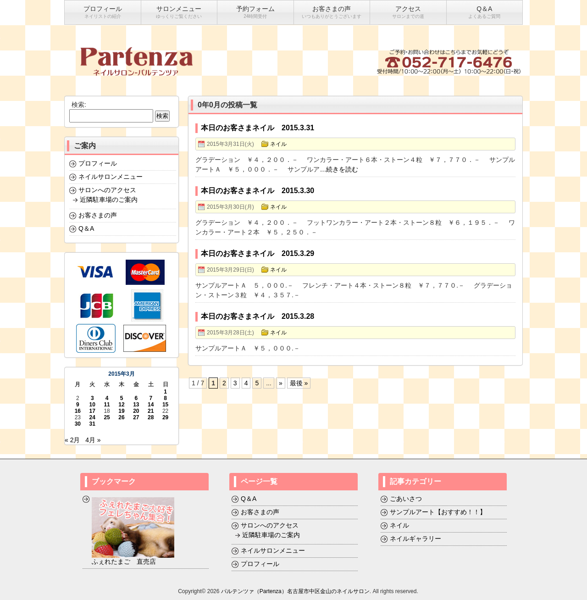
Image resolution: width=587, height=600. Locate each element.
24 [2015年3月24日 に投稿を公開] (92, 417)
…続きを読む (339, 169)
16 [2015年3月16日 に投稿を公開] (78, 411)
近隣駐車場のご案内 (109, 199)
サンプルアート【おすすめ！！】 (438, 512)
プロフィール (97, 163)
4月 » (92, 440)
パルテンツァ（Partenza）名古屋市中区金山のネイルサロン (295, 591)
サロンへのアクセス (107, 190)
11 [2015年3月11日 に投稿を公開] (107, 404)
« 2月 (72, 440)
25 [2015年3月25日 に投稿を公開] (107, 417)
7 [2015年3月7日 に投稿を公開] (150, 398)
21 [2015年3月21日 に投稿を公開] (151, 411)
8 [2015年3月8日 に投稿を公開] (165, 398)
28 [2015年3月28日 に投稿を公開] (151, 417)
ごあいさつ (406, 498)
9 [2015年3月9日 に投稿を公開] (77, 404)
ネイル (278, 144)
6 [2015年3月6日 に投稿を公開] (136, 398)
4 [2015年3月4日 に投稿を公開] (107, 398)
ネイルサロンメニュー (110, 176)
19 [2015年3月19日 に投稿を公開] (121, 411)
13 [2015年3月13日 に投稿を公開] (136, 404)
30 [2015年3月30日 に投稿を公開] (78, 424)
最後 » (299, 383)
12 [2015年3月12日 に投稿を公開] (121, 404)
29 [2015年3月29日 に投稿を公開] (165, 417)
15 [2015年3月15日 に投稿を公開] (165, 404)
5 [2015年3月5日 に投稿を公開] (121, 398)
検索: (79, 104)
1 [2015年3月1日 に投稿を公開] (165, 392)
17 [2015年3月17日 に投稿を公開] (92, 411)
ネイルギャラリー (415, 538)
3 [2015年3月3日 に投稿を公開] (92, 398)
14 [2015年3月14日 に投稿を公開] (151, 404)
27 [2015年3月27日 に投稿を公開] (136, 417)
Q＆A (86, 228)
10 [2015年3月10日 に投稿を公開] (92, 404)
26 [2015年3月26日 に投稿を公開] (121, 417)
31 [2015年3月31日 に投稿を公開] (92, 424)
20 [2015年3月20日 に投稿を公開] (136, 411)
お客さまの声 (97, 215)
